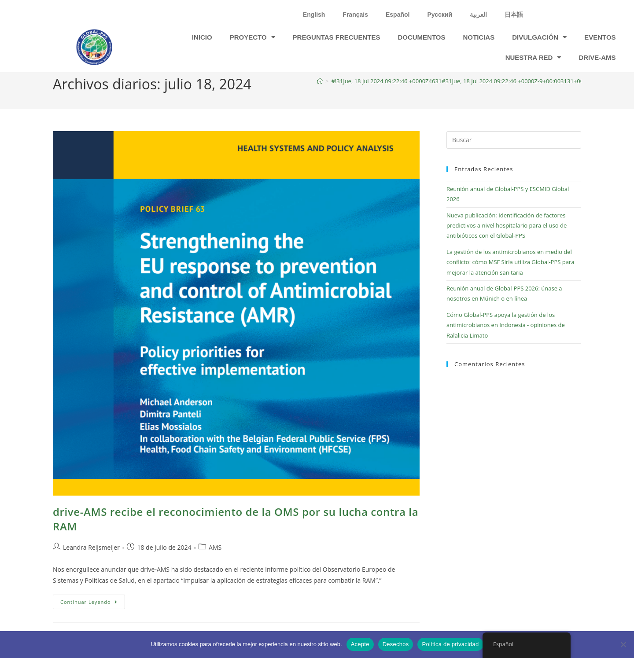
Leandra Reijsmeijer (91, 547)
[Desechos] (623, 644)
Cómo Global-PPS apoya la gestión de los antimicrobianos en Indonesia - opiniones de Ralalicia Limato (505, 325)
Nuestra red (533, 57)
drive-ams (597, 57)
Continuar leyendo (92, 600)
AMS (215, 547)
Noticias (479, 37)
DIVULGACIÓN (539, 37)
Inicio (202, 37)
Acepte (360, 644)
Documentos (421, 37)
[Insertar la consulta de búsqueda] (513, 140)
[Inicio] (320, 81)
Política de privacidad (450, 644)
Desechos (396, 644)
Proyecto (252, 37)
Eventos (600, 37)
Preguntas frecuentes (336, 37)
